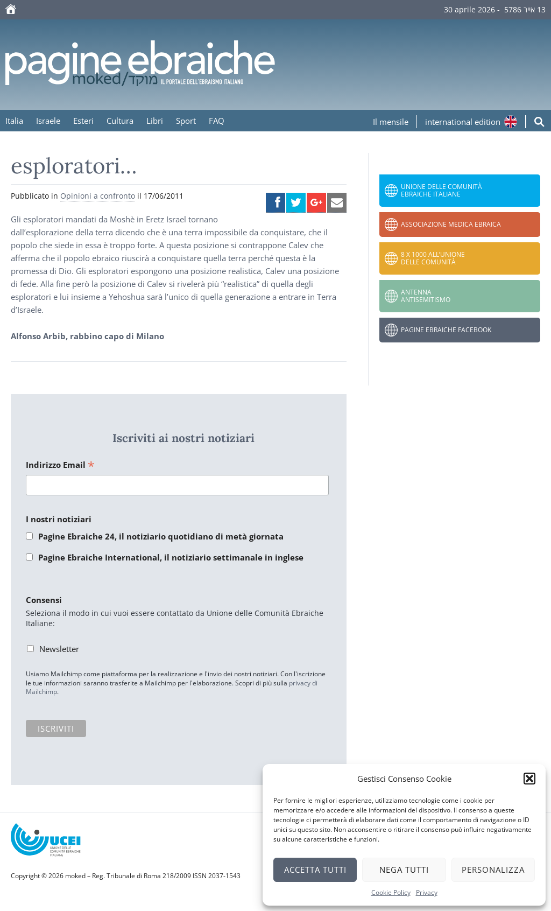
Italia (14, 120)
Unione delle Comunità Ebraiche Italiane (441, 190)
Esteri (83, 120)
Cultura (120, 120)
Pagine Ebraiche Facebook (446, 329)
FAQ (216, 120)
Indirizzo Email (60, 465)
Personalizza (493, 869)
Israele (48, 120)
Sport (186, 120)
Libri (154, 120)
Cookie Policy (391, 892)
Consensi (44, 599)
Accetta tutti (315, 869)
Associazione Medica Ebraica (451, 224)
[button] (529, 778)
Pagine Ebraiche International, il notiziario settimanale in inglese (170, 557)
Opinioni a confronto (97, 196)
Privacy (426, 892)
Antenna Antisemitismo (425, 296)
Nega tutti (404, 869)
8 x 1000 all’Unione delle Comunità (433, 258)
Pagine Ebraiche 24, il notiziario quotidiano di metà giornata (161, 536)
